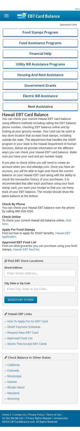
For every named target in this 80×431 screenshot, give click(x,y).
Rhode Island (16, 387)
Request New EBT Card (22, 332)
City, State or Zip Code (17, 283)
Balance (44, 16)
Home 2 (6, 414)
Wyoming (13, 398)
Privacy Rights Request (38, 418)
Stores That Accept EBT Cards (27, 344)
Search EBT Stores (21, 299)
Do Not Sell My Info (13, 418)
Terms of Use (53, 414)
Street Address (13, 267)
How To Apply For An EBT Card (27, 321)
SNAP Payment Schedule (23, 327)
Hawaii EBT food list (26, 249)
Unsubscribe (61, 418)
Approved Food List (19, 338)
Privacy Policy (36, 414)
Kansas (12, 381)
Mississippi (14, 376)
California (13, 365)
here (77, 9)
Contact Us (19, 414)
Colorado (13, 370)
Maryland (13, 393)
